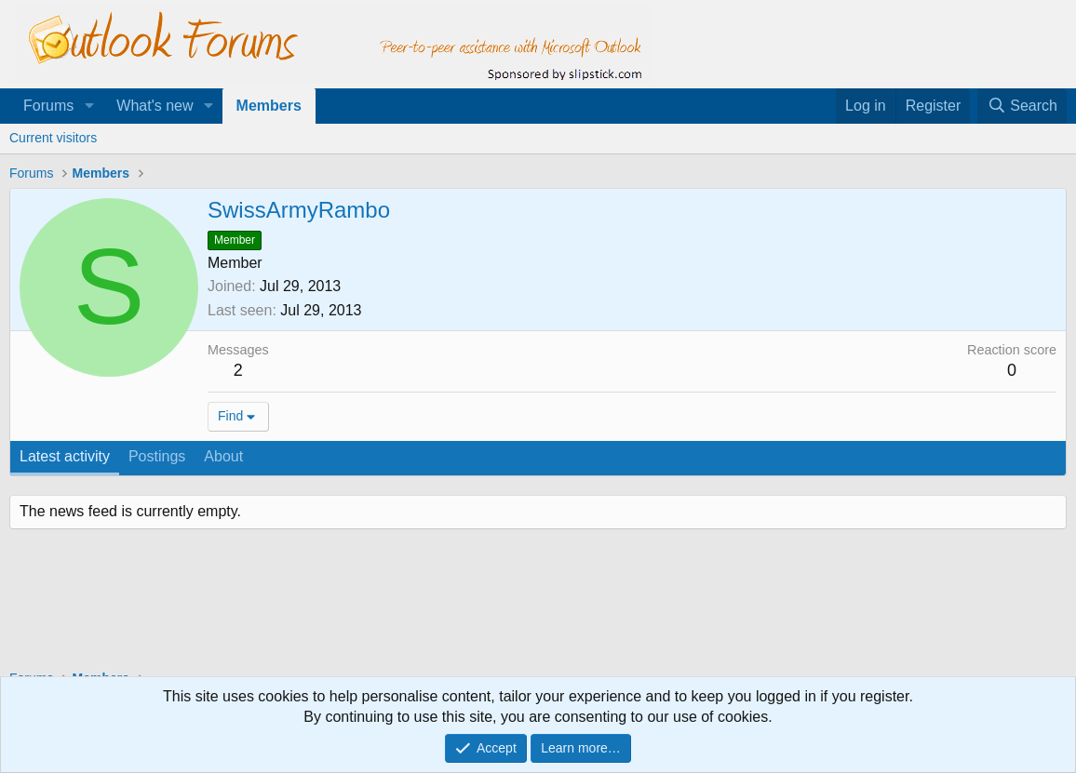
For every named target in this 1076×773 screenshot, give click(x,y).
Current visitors (53, 137)
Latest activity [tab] (65, 456)
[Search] (1022, 106)
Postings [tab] (156, 456)
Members (269, 105)
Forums (48, 105)
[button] (88, 106)
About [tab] (223, 456)
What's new (154, 105)
